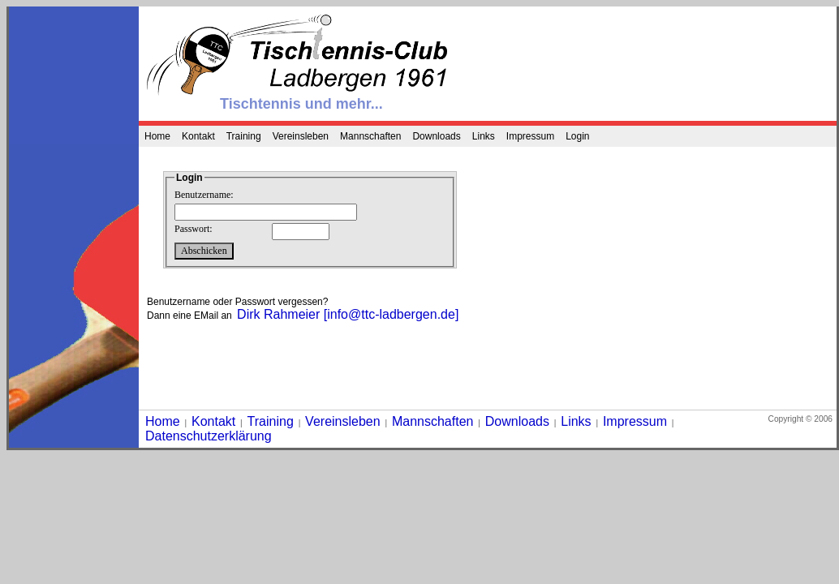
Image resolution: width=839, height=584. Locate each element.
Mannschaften (370, 136)
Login (577, 136)
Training (243, 136)
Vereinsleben (301, 136)
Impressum (530, 136)
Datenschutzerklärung (208, 436)
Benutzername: (204, 194)
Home (157, 136)
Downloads (436, 136)
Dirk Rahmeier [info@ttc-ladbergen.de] (347, 314)
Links (483, 136)
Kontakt (198, 136)
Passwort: (193, 228)
